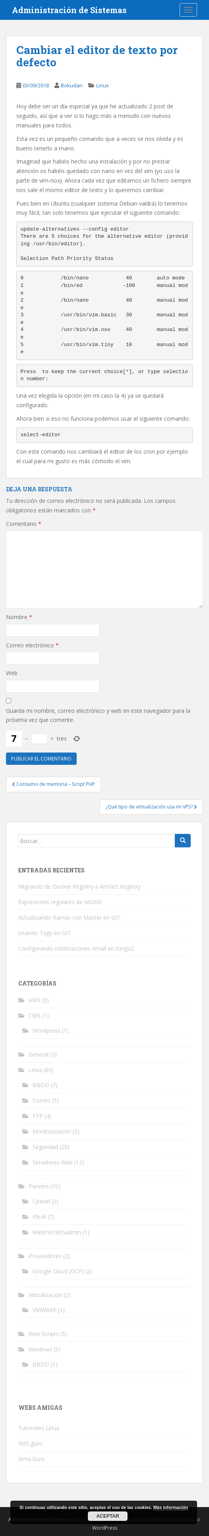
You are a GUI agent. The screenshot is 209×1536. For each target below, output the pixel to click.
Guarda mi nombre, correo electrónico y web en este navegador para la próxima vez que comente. (98, 715)
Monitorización (52, 1131)
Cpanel (41, 1201)
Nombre (19, 617)
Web (11, 673)
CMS (35, 1015)
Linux (102, 85)
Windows (40, 1349)
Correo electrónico (32, 645)
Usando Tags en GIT (44, 933)
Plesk (39, 1216)
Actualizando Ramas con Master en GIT (69, 917)
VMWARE (44, 1310)
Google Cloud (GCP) (58, 1271)
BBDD (41, 1085)
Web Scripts (44, 1334)
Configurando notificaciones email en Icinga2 (76, 948)
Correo (41, 1100)
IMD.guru (30, 1443)
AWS (35, 1000)
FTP (38, 1116)
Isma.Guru (31, 1459)
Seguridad (45, 1147)
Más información (170, 1507)
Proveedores (45, 1256)
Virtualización (45, 1295)
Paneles (39, 1186)
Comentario (23, 523)
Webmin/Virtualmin (57, 1232)
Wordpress (46, 1030)
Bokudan (72, 85)
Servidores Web (53, 1162)
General (38, 1054)
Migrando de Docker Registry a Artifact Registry (79, 886)
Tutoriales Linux (38, 1428)
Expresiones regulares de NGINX (60, 902)
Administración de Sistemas (69, 10)
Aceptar (108, 1516)
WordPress (104, 1527)
